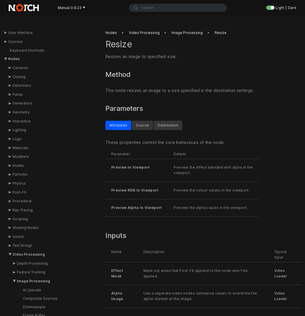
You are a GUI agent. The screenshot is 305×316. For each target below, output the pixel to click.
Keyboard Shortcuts (27, 50)
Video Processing (28, 254)
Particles (20, 174)
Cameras (20, 68)
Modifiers (20, 156)
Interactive (21, 121)
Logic (17, 139)
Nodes (14, 59)
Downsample (34, 307)
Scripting (20, 219)
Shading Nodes (25, 227)
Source (142, 125)
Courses (15, 41)
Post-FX (19, 192)
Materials (20, 148)
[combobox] (178, 8)
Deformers (21, 85)
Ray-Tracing (22, 210)
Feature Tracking (31, 272)
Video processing (144, 32)
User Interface (20, 32)
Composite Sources (40, 298)
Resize (221, 32)
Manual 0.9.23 (71, 8)
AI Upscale (32, 290)
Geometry (21, 112)
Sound (17, 236)
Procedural (22, 201)
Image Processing (33, 281)
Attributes (118, 125)
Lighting (19, 130)
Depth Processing (32, 263)
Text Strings (22, 245)
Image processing (187, 32)
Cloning (18, 77)
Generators (22, 103)
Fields (17, 94)
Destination (168, 125)
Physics (19, 183)
